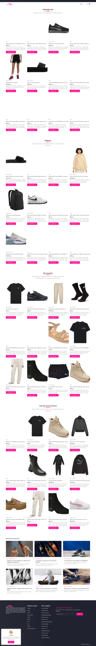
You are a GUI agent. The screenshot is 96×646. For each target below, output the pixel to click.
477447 (28, 612)
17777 (28, 621)
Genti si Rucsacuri (45, 612)
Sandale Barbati (45, 635)
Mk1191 (28, 619)
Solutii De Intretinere (46, 637)
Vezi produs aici (11, 52)
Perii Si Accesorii (45, 633)
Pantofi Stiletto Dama (46, 630)
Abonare (80, 614)
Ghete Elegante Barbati (46, 615)
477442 (28, 608)
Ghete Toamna (45, 619)
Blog (81, 4)
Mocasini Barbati (45, 624)
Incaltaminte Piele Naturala (47, 621)
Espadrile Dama (45, 610)
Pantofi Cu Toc (45, 628)
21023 (28, 617)
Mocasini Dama (45, 626)
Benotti (28, 610)
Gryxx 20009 (30, 615)
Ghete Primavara (45, 617)
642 (28, 624)
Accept (11, 642)
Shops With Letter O (31, 628)
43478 (28, 626)
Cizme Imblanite (45, 608)
